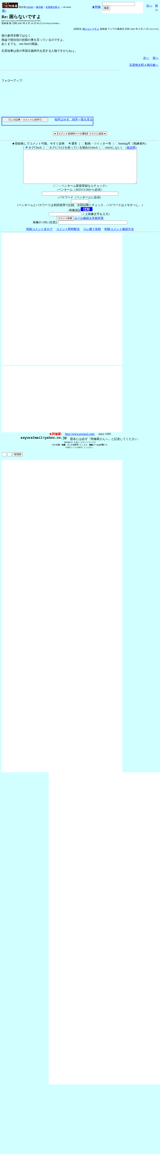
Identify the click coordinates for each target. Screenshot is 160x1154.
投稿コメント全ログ (39, 235)
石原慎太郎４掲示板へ (144, 64)
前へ (156, 57)
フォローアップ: (12, 80)
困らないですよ (91, 29)
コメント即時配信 (68, 235)
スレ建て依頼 (92, 235)
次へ (149, 5)
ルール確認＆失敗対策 (89, 224)
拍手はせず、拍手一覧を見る (74, 119)
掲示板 (39, 7)
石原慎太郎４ (53, 7)
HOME (29, 7)
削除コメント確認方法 (119, 235)
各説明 (131, 147)
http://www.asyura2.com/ (80, 440)
